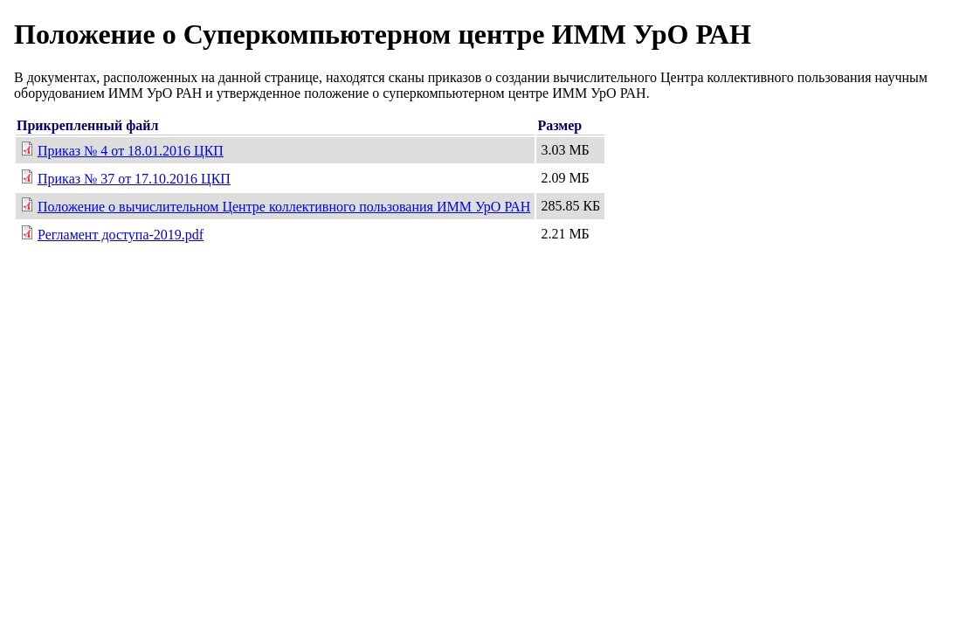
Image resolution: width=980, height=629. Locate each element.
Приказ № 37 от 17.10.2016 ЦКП (134, 178)
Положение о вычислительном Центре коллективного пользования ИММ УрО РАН (284, 206)
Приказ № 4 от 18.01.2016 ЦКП (131, 150)
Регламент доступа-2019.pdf (121, 234)
